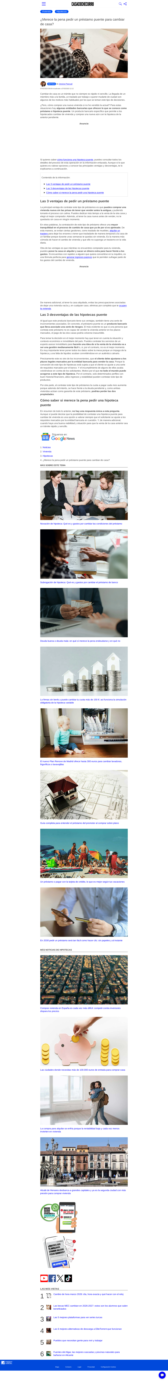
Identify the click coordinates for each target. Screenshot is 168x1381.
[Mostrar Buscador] (120, 4)
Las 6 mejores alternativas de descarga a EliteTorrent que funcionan (84, 1330)
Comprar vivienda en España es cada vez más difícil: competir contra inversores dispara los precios (84, 984)
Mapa (57, 1367)
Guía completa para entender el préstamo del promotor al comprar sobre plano (84, 797)
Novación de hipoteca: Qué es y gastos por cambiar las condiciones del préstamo (84, 498)
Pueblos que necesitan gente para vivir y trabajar (74, 1342)
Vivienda (46, 11)
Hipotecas (62, 11)
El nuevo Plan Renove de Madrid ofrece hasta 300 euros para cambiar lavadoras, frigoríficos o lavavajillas (84, 737)
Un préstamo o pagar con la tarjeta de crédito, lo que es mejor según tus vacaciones (84, 856)
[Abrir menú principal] (43, 4)
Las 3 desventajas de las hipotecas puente (67, 188)
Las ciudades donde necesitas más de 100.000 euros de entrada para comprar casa (84, 1044)
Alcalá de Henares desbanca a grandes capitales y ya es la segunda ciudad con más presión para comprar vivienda (84, 1166)
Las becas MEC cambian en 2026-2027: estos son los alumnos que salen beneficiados (87, 1307)
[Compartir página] (125, 4)
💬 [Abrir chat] (162, 1375)
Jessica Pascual (65, 84)
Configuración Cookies (108, 1367)
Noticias (47, 447)
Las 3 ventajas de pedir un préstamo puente (68, 184)
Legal (79, 1367)
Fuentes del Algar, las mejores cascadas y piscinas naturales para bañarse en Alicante (83, 1354)
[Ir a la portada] (83, 4)
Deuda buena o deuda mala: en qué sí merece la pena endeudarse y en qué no (84, 615)
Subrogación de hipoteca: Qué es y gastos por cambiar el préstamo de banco (84, 556)
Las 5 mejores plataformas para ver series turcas (74, 1319)
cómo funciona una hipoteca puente (75, 159)
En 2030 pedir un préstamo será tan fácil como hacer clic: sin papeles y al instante (84, 914)
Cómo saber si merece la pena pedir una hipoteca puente (75, 192)
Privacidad (91, 1367)
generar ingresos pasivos (79, 257)
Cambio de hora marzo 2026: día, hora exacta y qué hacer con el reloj (84, 1296)
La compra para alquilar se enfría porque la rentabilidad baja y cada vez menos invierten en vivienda (84, 1104)
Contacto (68, 1367)
